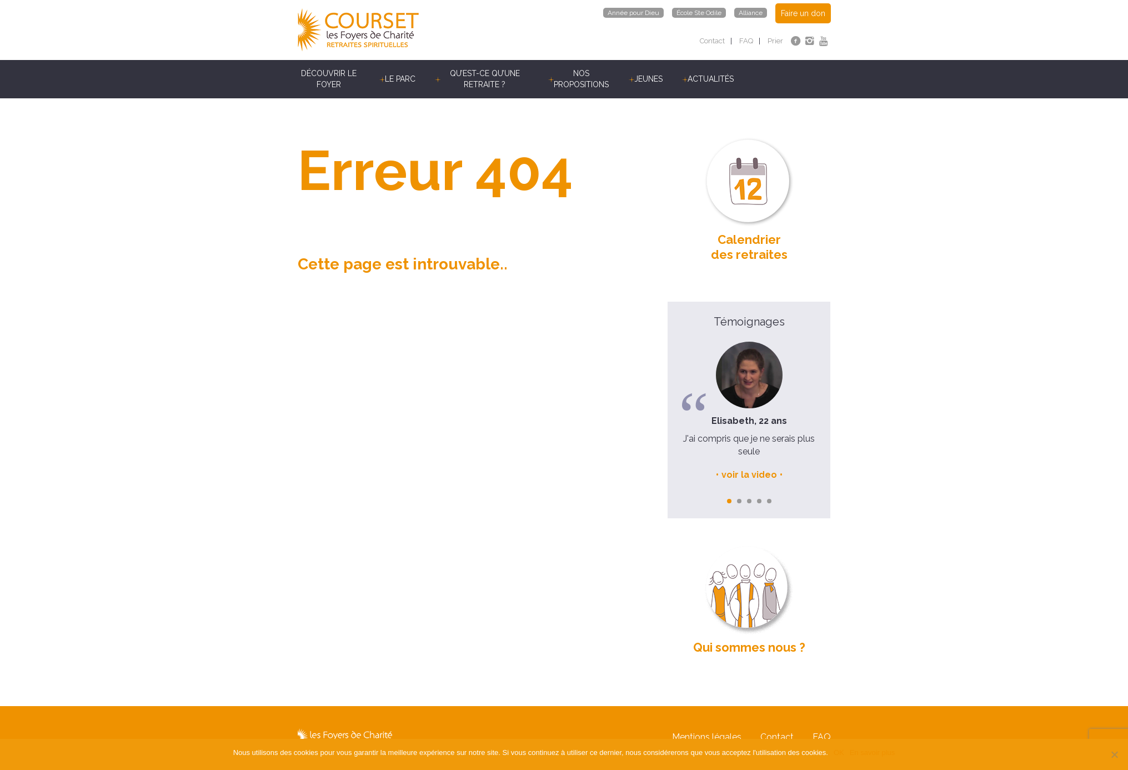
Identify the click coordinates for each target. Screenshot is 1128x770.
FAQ (746, 41)
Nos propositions (581, 79)
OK (839, 752)
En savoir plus (872, 752)
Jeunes (648, 78)
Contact (712, 41)
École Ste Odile (698, 13)
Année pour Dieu (633, 13)
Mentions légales (706, 738)
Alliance (751, 13)
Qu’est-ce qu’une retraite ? (485, 79)
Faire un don (803, 13)
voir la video (749, 474)
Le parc (400, 78)
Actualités (711, 78)
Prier (775, 41)
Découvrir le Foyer (329, 79)
